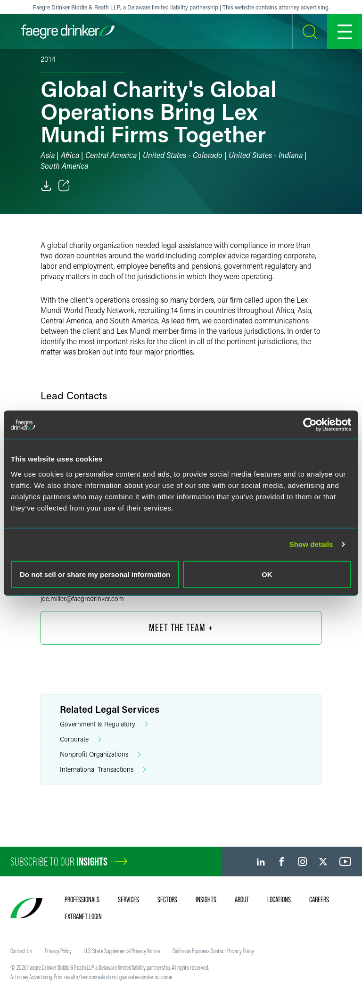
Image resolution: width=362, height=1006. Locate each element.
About (242, 899)
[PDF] (46, 185)
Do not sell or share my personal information (95, 574)
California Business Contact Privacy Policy (213, 951)
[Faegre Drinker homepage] (68, 32)
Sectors (167, 899)
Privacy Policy (58, 951)
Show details (311, 544)
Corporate (80, 739)
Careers (319, 899)
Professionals (82, 899)
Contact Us (21, 951)
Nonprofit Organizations (100, 754)
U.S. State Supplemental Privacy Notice (122, 951)
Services (128, 899)
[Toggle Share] (64, 185)
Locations (279, 899)
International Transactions (103, 770)
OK (267, 574)
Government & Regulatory (104, 724)
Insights (206, 899)
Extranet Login (83, 916)
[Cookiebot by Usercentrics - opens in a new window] (310, 425)
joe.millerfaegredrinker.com (82, 598)
